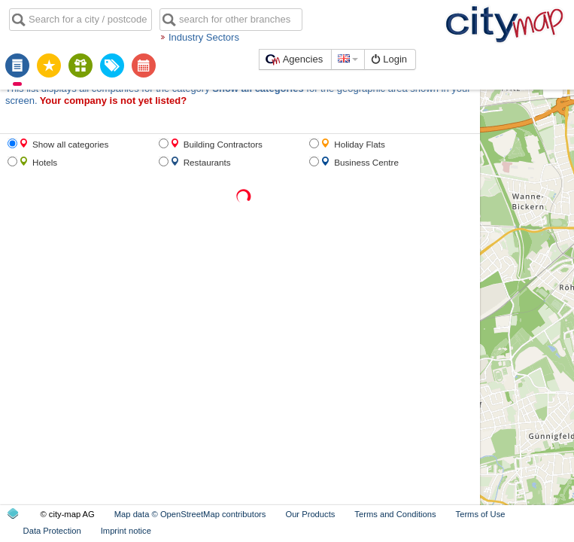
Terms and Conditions (395, 514)
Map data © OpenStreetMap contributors (190, 514)
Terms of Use (481, 514)
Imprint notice (126, 530)
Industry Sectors (204, 37)
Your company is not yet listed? (113, 100)
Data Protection (52, 530)
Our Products (310, 514)
